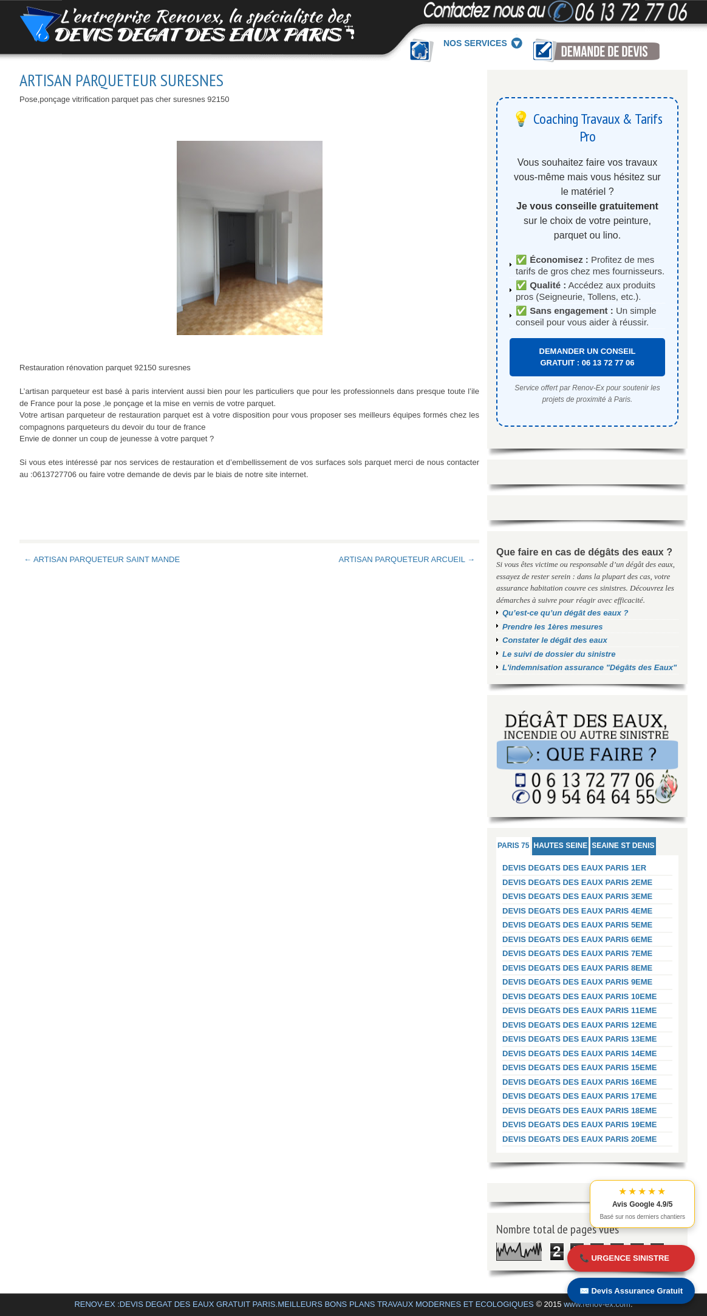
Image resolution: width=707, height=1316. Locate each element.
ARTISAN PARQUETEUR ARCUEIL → (407, 559)
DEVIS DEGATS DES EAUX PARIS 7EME (577, 953)
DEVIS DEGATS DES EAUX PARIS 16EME (579, 1082)
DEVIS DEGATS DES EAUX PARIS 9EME (577, 981)
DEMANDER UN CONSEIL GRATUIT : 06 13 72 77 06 (587, 357)
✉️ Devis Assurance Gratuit (631, 1290)
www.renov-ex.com (597, 1304)
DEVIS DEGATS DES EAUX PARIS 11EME (579, 1010)
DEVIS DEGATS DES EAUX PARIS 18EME (579, 1110)
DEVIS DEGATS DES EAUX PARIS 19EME (579, 1124)
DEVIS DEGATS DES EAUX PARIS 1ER (574, 867)
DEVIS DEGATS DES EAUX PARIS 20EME (579, 1139)
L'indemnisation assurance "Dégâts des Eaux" (589, 667)
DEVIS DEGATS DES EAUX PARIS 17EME (579, 1096)
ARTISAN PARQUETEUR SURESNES (121, 80)
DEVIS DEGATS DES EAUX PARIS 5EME (577, 924)
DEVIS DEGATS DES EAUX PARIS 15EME (579, 1067)
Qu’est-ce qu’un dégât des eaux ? (565, 612)
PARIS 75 (513, 845)
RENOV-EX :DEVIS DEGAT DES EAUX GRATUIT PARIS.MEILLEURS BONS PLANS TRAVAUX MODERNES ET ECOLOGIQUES (303, 1304)
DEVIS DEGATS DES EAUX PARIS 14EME (579, 1053)
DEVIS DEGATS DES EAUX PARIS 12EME (579, 1024)
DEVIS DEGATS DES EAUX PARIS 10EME (579, 996)
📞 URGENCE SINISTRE (624, 1258)
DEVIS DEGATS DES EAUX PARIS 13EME (579, 1038)
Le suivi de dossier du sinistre (558, 654)
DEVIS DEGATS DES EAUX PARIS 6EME (577, 939)
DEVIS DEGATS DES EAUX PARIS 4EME (577, 910)
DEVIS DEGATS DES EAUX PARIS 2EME (577, 882)
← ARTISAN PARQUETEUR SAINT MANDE (102, 559)
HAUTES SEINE (560, 845)
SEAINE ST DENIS (623, 845)
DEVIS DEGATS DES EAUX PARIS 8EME (577, 967)
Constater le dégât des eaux (554, 640)
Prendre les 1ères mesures (552, 626)
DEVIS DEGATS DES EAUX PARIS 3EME (577, 896)
